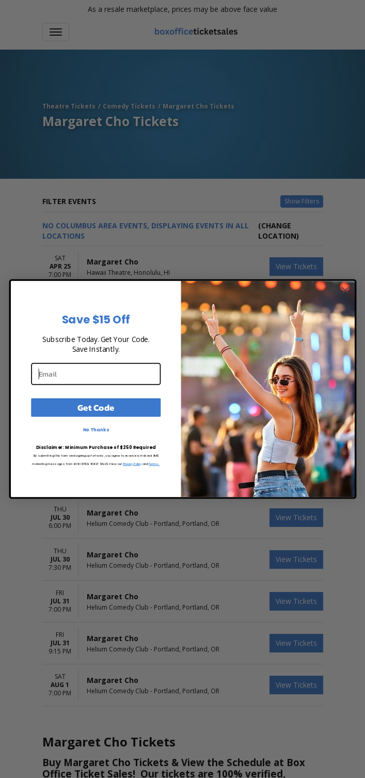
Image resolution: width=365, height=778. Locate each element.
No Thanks (95, 429)
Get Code (95, 407)
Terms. (154, 463)
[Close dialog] (345, 290)
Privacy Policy (131, 463)
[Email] (96, 374)
